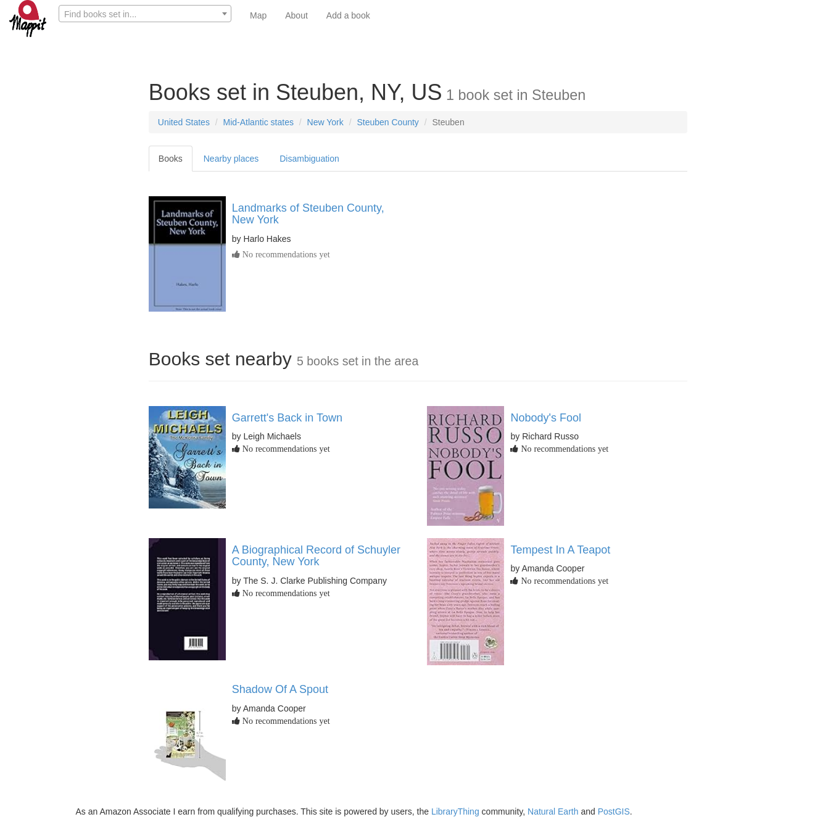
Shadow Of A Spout (280, 689)
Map (258, 15)
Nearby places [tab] (231, 159)
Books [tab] (171, 159)
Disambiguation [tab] (309, 159)
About (296, 15)
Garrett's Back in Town (287, 418)
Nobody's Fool (545, 418)
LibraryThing (455, 811)
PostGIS (614, 811)
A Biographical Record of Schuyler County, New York (316, 556)
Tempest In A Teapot (560, 550)
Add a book (348, 15)
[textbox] (145, 14)
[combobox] (145, 13)
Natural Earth (553, 811)
